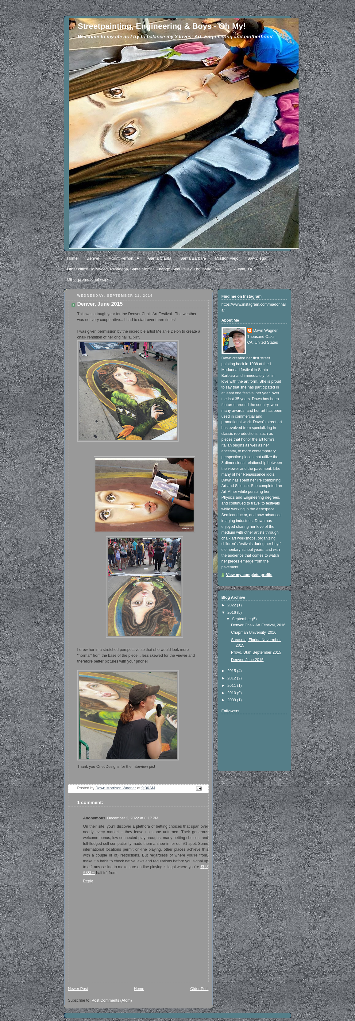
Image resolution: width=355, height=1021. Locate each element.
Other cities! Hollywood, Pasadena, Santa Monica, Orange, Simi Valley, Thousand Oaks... (146, 269)
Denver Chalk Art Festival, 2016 (258, 625)
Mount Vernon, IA (123, 258)
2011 (232, 685)
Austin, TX (243, 269)
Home (72, 258)
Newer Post (78, 989)
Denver (93, 258)
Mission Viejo (226, 258)
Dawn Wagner (265, 330)
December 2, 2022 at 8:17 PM (132, 818)
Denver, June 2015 (247, 660)
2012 (232, 678)
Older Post (199, 989)
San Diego (256, 258)
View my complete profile (249, 575)
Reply (88, 881)
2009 (232, 700)
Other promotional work (87, 279)
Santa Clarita (159, 258)
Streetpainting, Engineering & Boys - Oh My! (162, 26)
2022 (232, 605)
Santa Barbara (193, 258)
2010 (232, 693)
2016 (232, 612)
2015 (232, 671)
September (242, 619)
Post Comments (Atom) (112, 1000)
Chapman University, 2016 (253, 632)
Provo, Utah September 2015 (256, 652)
